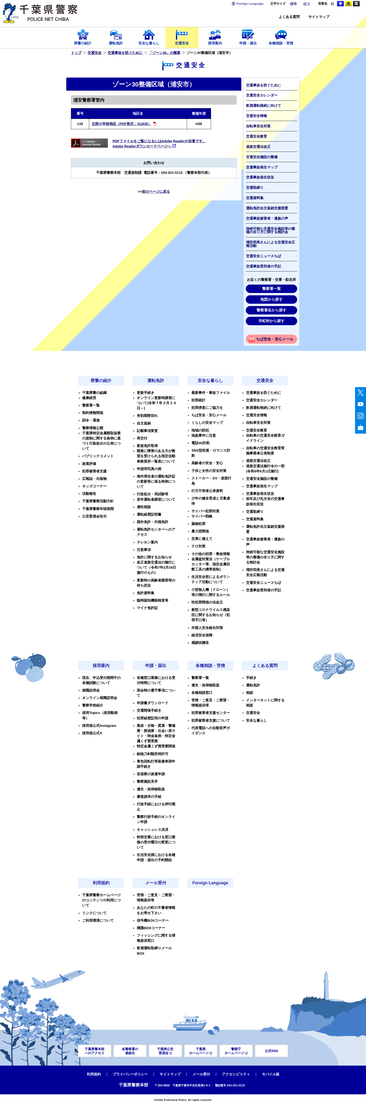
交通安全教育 (256, 136)
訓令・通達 (91, 420)
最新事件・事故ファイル (210, 393)
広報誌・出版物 (94, 479)
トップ (76, 53)
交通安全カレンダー (262, 95)
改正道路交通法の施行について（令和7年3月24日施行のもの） (156, 567)
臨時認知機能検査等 (152, 600)
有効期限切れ (147, 415)
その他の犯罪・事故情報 (210, 554)
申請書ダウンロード (152, 703)
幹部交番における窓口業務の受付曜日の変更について (156, 842)
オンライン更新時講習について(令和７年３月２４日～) (156, 403)
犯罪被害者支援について (210, 720)
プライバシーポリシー (130, 1074)
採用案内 (215, 36)
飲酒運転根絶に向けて (263, 105)
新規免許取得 (147, 446)
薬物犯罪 (198, 524)
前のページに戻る (156, 191)
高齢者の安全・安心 (207, 463)
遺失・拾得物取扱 (151, 789)
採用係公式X (92, 733)
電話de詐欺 (200, 443)
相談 (249, 693)
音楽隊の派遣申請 (151, 774)
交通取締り (255, 187)
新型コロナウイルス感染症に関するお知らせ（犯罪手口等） (210, 615)
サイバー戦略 (201, 516)
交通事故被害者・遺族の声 (267, 218)
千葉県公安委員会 (165, 1051)
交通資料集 (255, 198)
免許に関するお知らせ (154, 557)
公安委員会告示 (94, 516)
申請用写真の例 (149, 469)
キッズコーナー (94, 486)
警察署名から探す (271, 310)
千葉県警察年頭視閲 (98, 509)
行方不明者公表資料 (207, 491)
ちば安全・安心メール (274, 339)
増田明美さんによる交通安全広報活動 (270, 244)
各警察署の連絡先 (130, 1051)
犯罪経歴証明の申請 (152, 718)
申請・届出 (248, 36)
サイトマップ (318, 17)
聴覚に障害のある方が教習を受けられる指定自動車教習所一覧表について (156, 456)
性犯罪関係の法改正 (207, 602)
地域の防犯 (200, 430)
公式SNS (271, 1051)
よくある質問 (289, 17)
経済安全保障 (201, 635)
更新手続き (145, 393)
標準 (293, 4)
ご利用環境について (98, 920)
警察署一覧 (271, 289)
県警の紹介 (82, 36)
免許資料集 (145, 593)
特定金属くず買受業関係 (156, 746)
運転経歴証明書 (149, 514)
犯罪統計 (198, 400)
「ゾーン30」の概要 (164, 53)
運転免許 (116, 36)
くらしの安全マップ (207, 423)
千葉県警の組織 (94, 393)
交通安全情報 (256, 116)
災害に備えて (201, 539)
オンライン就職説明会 (99, 698)
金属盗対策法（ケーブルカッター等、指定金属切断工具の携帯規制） (210, 564)
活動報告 (89, 494)
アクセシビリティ (236, 1074)
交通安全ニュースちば (263, 256)
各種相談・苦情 (281, 36)
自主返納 (144, 423)
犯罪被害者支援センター (210, 713)
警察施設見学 (147, 781)
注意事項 (144, 550)
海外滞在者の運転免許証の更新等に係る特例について (156, 482)
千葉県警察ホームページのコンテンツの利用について (101, 900)
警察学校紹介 (92, 705)
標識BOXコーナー (151, 928)
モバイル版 (270, 1074)
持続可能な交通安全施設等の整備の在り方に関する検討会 (270, 230)
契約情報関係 (92, 413)
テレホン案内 (147, 542)
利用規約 (101, 883)
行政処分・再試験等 (152, 494)
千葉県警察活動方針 (98, 501)
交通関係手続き (149, 710)
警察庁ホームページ (236, 1051)
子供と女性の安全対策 (208, 471)
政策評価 (89, 464)
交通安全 (182, 36)
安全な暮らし (148, 36)
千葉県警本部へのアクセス (94, 1051)
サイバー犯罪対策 (205, 511)
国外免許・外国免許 (152, 522)
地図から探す (271, 299)
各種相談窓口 (201, 693)
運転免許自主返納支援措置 (267, 208)
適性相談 (144, 507)
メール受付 (155, 883)
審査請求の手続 (149, 797)
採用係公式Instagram (99, 726)
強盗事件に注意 (203, 435)
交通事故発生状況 (260, 177)
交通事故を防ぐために (125, 53)
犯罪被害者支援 (94, 471)
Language (249, 3)
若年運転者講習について (156, 499)
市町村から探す (271, 321)
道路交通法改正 (258, 147)
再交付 (142, 438)
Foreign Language (210, 883)
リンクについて (94, 913)
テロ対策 (198, 546)
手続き (251, 678)
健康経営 (89, 398)
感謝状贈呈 (200, 643)
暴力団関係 (200, 531)
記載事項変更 (147, 431)
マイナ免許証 (147, 608)
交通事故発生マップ (262, 167)
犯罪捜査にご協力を (207, 408)
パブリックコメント (98, 456)
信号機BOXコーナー (153, 920)
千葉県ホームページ (200, 1051)
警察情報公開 (92, 428)
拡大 (306, 4)
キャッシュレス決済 (152, 829)
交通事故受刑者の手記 (263, 266)
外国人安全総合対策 (207, 628)
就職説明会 (91, 690)
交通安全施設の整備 (262, 157)
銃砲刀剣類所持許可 (152, 754)
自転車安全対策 (258, 126)
